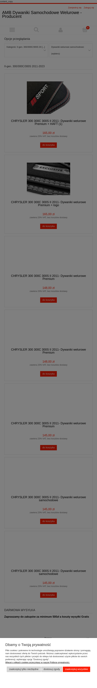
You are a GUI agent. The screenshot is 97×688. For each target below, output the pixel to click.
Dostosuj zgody (52, 669)
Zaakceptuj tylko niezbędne (23, 669)
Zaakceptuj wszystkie (76, 669)
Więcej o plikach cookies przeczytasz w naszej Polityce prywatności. (37, 662)
